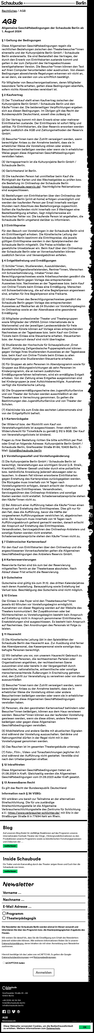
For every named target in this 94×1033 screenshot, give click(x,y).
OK (84, 1027)
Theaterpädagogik (21, 918)
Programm (14, 913)
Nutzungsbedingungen (45, 957)
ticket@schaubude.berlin (25, 450)
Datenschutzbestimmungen (15, 957)
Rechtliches (9, 11)
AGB (5, 1017)
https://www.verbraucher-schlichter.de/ (34, 812)
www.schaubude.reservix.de (21, 186)
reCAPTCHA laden (14, 962)
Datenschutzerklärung (12, 943)
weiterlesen (10, 845)
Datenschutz (53, 1028)
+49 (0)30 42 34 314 (11, 1000)
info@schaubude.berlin (13, 1005)
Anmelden (44, 972)
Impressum (9, 1021)
